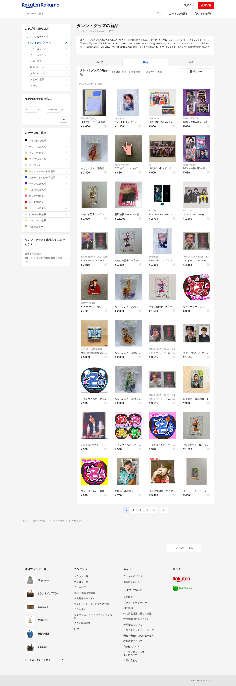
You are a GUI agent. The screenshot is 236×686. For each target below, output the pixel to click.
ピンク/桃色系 (46, 195)
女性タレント (48, 73)
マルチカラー (46, 226)
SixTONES (154, 118)
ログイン (188, 5)
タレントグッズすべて (47, 42)
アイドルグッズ (48, 48)
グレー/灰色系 (46, 152)
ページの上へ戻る (183, 548)
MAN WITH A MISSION (91, 349)
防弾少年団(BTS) (88, 118)
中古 (191, 62)
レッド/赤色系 (46, 202)
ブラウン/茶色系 (46, 158)
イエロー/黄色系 (46, 189)
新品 (145, 62)
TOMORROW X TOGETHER (94, 257)
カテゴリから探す (178, 13)
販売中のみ (119, 71)
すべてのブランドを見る (38, 659)
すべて (99, 62)
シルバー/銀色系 (46, 214)
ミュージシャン (48, 55)
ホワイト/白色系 (46, 146)
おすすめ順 (135, 71)
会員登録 (206, 5)
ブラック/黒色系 (46, 140)
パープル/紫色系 (46, 183)
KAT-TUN (187, 211)
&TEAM (152, 211)
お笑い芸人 (48, 61)
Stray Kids (119, 118)
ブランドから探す (202, 13)
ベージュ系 (46, 165)
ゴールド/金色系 (46, 220)
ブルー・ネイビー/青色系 (46, 177)
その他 (48, 85)
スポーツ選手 (48, 79)
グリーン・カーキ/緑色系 (46, 171)
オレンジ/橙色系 (46, 208)
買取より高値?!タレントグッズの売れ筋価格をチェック (46, 257)
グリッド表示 (155, 71)
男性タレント (48, 67)
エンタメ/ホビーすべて (46, 36)
